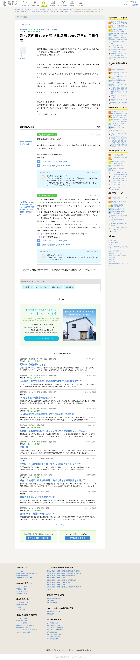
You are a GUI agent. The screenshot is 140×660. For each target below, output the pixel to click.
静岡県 (53, 577)
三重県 (63, 577)
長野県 (73, 575)
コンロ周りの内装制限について (119, 158)
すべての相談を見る (52, 623)
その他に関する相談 (52, 638)
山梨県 (68, 575)
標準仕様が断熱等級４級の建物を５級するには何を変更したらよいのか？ (119, 142)
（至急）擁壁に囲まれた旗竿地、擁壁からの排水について (119, 89)
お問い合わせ (89, 650)
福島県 (78, 571)
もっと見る (60, 525)
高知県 (63, 584)
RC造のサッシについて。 (118, 127)
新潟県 (49, 575)
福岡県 (49, 587)
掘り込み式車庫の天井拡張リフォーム (118, 248)
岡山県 (58, 582)
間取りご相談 (112, 240)
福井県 (63, 575)
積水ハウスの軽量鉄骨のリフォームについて (119, 26)
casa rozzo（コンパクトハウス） (25, 627)
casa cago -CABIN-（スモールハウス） (27, 629)
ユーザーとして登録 (21, 586)
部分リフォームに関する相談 (55, 629)
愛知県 (58, 577)
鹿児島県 (78, 587)
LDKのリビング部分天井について (119, 169)
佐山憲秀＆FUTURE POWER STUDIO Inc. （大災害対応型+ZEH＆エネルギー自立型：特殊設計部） (27, 208)
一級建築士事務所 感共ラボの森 (26, 143)
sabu (21, 56)
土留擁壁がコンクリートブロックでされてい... (119, 198)
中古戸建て (23, 29)
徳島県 (49, 584)
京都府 (53, 580)
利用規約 (49, 650)
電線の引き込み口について (119, 100)
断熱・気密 (45, 29)
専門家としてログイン (22, 593)
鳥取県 (49, 582)
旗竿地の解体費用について (116, 251)
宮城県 (63, 571)
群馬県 (58, 573)
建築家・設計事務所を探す (54, 598)
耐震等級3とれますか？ (115, 253)
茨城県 (49, 573)
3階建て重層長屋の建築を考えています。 (119, 81)
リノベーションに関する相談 (55, 627)
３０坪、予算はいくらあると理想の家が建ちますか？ (119, 177)
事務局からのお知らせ (22, 575)
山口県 (68, 582)
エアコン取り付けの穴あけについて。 (119, 202)
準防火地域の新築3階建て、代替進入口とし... (118, 212)
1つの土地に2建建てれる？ (118, 220)
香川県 (53, 584)
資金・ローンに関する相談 (54, 634)
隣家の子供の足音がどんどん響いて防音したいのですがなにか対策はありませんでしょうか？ (119, 23)
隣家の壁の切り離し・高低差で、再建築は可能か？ (119, 54)
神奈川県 (78, 573)
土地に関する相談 (52, 632)
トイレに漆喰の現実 (117, 155)
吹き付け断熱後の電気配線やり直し (119, 145)
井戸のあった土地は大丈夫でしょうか (119, 216)
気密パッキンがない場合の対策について (119, 85)
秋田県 (68, 571)
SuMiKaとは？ (20, 571)
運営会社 (71, 650)
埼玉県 (63, 573)
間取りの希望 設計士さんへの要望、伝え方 (119, 162)
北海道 (49, 571)
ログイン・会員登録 (131, 5)
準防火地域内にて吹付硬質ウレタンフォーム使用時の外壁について (119, 120)
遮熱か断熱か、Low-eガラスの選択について (119, 124)
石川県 (58, 575)
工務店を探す (50, 600)
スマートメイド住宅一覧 (23, 618)
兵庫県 (63, 580)
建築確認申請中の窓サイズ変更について (119, 73)
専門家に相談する (54, 619)
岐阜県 (49, 577)
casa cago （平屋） (21, 623)
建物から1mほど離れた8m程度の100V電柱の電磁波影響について (119, 116)
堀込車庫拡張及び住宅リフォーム (119, 58)
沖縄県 (49, 589)
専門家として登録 (21, 589)
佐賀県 (53, 587)
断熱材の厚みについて (117, 130)
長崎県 (58, 587)
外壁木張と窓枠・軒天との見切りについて (119, 188)
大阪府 (58, 580)
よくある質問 (79, 650)
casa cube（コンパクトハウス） (25, 625)
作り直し (111, 245)
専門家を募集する (77, 538)
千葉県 (68, 573)
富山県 (53, 575)
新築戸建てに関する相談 (53, 625)
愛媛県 (58, 584)
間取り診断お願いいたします (119, 92)
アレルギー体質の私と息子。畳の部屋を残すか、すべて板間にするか (119, 173)
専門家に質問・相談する (38, 538)
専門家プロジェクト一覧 (53, 611)
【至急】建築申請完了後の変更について (119, 77)
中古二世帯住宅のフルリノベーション (118, 264)
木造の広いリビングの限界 (119, 103)
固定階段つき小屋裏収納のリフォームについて (119, 34)
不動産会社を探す (52, 602)
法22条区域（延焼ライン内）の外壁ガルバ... (118, 206)
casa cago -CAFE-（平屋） (24, 632)
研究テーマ (111, 261)
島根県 (53, 582)
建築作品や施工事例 (21, 604)
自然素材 (54, 29)
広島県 (63, 582)
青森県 (53, 571)
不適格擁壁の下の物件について (119, 42)
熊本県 (63, 587)
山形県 (73, 571)
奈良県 (68, 580)
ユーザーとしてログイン (23, 591)
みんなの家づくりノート (23, 602)
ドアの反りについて (117, 166)
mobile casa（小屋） (22, 620)
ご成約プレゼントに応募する (24, 577)
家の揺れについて (116, 231)
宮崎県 (73, 587)
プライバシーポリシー (60, 650)
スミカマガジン (20, 609)
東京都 (22, 58)
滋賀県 (49, 580)
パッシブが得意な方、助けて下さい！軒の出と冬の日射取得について (119, 138)
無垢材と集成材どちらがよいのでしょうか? (119, 181)
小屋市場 (18, 607)
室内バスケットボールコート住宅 (119, 96)
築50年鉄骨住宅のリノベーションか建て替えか (118, 30)
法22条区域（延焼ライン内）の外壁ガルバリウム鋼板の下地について (119, 112)
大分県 (68, 587)
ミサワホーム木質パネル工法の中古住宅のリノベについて (119, 46)
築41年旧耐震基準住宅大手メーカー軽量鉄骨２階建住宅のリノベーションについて (119, 38)
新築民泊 (111, 259)
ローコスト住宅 (34, 29)
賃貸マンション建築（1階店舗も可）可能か (118, 256)
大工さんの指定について (118, 184)
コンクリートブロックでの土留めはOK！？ (119, 228)
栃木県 (53, 573)
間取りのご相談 (113, 242)
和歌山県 (73, 580)
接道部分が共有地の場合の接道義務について (119, 50)
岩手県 (58, 571)
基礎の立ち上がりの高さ (118, 69)
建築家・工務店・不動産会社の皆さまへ (27, 573)
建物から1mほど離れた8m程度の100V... (119, 224)
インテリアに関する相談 (53, 636)
